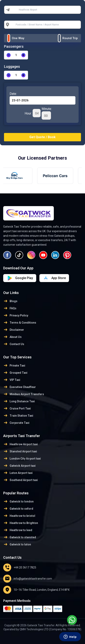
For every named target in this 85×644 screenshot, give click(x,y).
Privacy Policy (15, 315)
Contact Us (13, 344)
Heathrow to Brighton (20, 523)
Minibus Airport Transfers (23, 394)
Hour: (33, 113)
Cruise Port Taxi (17, 408)
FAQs (9, 308)
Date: (13, 94)
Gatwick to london (18, 501)
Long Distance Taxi (19, 401)
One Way (18, 38)
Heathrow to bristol (19, 515)
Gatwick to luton (17, 544)
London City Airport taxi (22, 458)
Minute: (47, 113)
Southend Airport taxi (20, 480)
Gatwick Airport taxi (19, 465)
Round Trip (70, 38)
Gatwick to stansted (19, 537)
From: (16, 9)
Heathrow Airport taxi (20, 444)
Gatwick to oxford (18, 508)
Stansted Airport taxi (20, 451)
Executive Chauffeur (19, 387)
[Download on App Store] (19, 278)
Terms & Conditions (19, 322)
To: (14, 24)
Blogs (10, 301)
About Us (12, 337)
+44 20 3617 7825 (19, 567)
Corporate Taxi (16, 422)
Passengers (14, 46)
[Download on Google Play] (54, 278)
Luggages (12, 66)
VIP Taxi (11, 379)
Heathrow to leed (17, 530)
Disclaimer (13, 329)
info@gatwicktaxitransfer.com (27, 579)
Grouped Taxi (15, 372)
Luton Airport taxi (18, 472)
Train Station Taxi (18, 415)
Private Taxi (14, 365)
